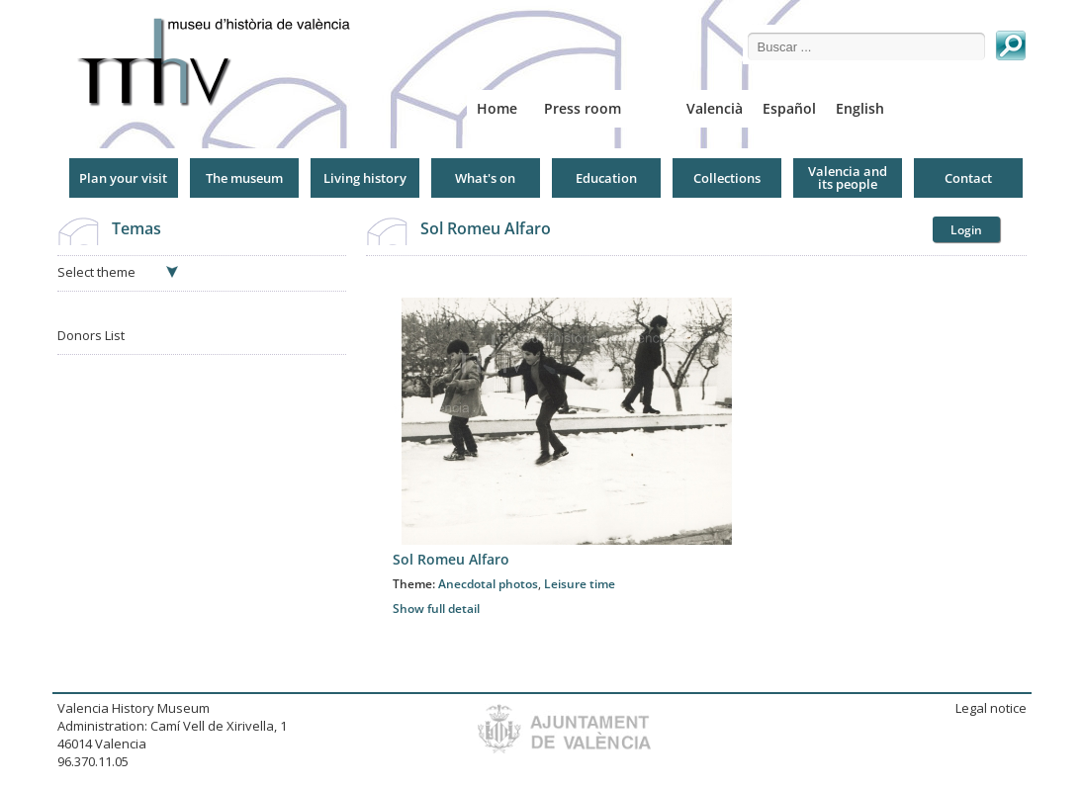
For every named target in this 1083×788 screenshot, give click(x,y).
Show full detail (436, 608)
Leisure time (579, 583)
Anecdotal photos (488, 583)
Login (966, 229)
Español (789, 108)
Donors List (91, 335)
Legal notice (991, 708)
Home (497, 108)
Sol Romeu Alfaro (485, 228)
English (860, 108)
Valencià (714, 108)
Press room (582, 108)
